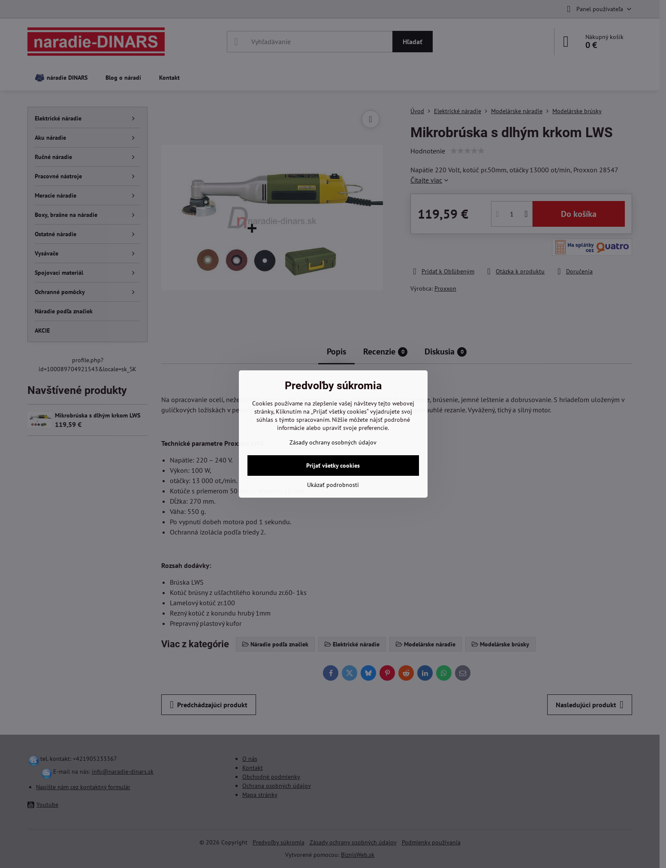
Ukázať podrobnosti (333, 485)
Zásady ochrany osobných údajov (333, 442)
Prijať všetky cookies (333, 465)
